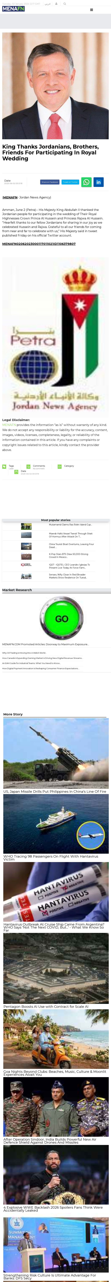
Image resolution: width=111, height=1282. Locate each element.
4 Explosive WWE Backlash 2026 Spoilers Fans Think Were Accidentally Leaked (53, 1212)
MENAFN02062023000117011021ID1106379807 (39, 249)
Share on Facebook (50, 187)
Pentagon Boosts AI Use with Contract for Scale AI (45, 1011)
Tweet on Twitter (70, 187)
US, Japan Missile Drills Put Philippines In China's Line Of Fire (54, 797)
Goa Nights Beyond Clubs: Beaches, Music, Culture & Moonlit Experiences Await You (54, 1077)
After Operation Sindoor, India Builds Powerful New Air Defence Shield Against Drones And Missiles (49, 1144)
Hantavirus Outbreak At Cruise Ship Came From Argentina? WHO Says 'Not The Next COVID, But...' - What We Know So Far (53, 932)
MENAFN (10, 203)
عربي (48, 3)
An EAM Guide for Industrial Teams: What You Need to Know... (31, 669)
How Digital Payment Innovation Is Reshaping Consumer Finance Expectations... (40, 674)
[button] (56, 3)
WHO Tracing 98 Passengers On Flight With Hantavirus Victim (50, 863)
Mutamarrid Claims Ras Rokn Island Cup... (70, 530)
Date (7, 186)
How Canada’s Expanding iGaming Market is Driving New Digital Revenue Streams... (42, 663)
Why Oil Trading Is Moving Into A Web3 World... (24, 658)
